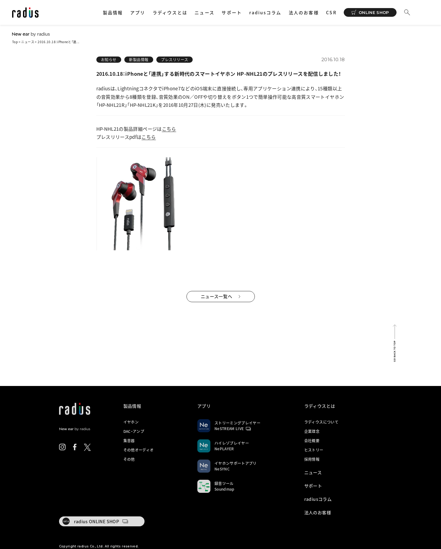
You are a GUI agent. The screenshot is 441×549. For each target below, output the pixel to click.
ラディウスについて (321, 422)
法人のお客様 (304, 12)
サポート (231, 12)
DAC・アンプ (134, 431)
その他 (129, 459)
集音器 (129, 440)
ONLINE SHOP (374, 12)
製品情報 (113, 12)
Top (15, 41)
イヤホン (131, 422)
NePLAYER (224, 448)
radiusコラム (265, 12)
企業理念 (311, 431)
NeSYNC (222, 469)
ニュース (204, 12)
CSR (331, 12)
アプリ (137, 12)
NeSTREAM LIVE (229, 428)
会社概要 (311, 440)
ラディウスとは (170, 12)
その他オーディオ (138, 450)
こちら (169, 128)
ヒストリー (314, 450)
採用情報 (311, 459)
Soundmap (224, 489)
